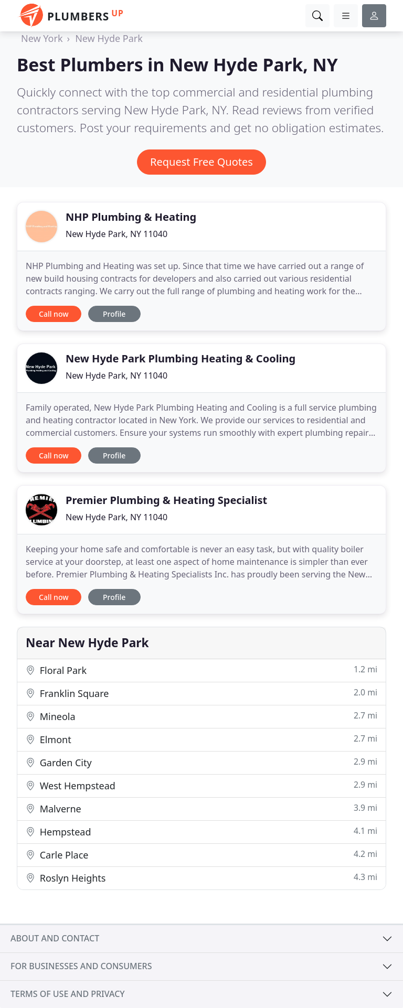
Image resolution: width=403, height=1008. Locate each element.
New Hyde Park (109, 38)
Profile (114, 314)
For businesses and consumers (81, 966)
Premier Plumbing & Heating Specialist (166, 500)
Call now (53, 314)
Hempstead (201, 831)
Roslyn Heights (201, 877)
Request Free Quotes (201, 162)
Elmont (201, 739)
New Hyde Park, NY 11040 (116, 234)
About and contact (54, 938)
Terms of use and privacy (67, 994)
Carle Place (201, 854)
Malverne (201, 808)
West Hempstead (201, 785)
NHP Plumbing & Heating (131, 217)
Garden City (201, 762)
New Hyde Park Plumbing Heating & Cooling (180, 358)
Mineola (201, 716)
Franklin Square (201, 693)
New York (42, 38)
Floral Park (201, 670)
